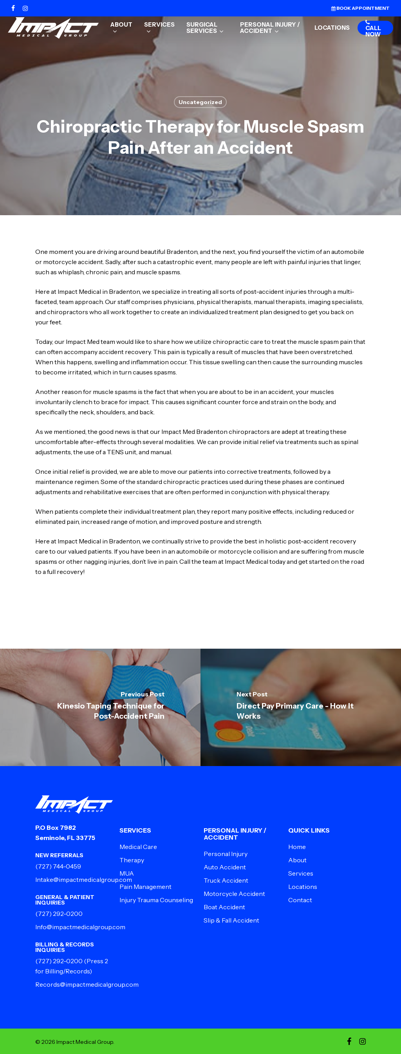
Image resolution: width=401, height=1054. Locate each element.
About (297, 860)
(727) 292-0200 (59, 913)
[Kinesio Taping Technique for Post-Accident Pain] (100, 707)
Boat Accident (224, 907)
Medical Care (138, 847)
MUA (126, 873)
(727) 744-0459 (58, 866)
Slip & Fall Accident (231, 920)
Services (300, 873)
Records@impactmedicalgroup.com (87, 984)
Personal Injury (225, 854)
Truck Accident (226, 880)
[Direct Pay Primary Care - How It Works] (300, 707)
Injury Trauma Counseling (156, 900)
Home (297, 847)
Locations (302, 886)
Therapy (131, 860)
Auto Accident (225, 867)
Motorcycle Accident (234, 894)
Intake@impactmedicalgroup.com (83, 879)
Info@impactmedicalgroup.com (80, 927)
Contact (300, 900)
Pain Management (145, 886)
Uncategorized (200, 102)
